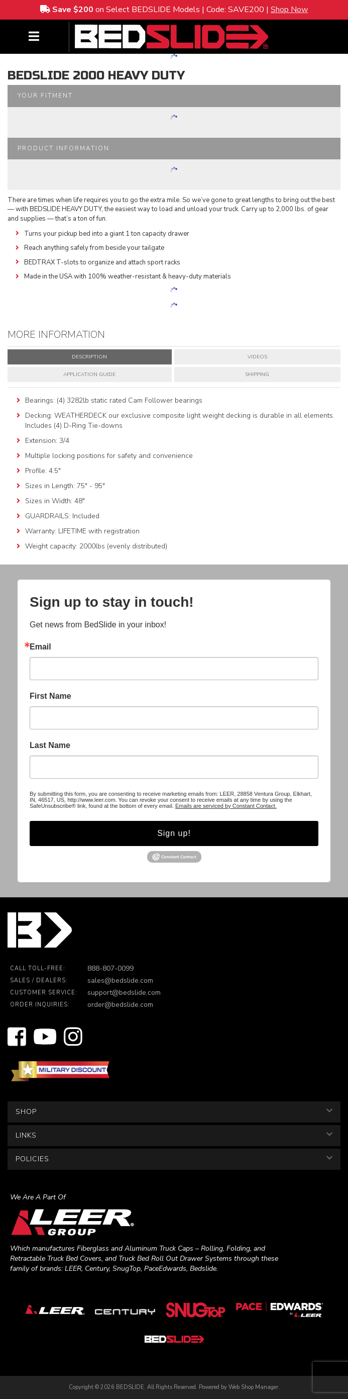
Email (40, 647)
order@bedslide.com (120, 1004)
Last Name (50, 745)
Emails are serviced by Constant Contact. (226, 806)
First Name (50, 696)
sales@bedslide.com (120, 980)
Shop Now (289, 9)
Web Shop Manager (253, 1387)
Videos (257, 356)
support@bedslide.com (124, 992)
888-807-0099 (110, 968)
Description (89, 356)
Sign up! (174, 833)
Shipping (257, 374)
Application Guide (89, 374)
